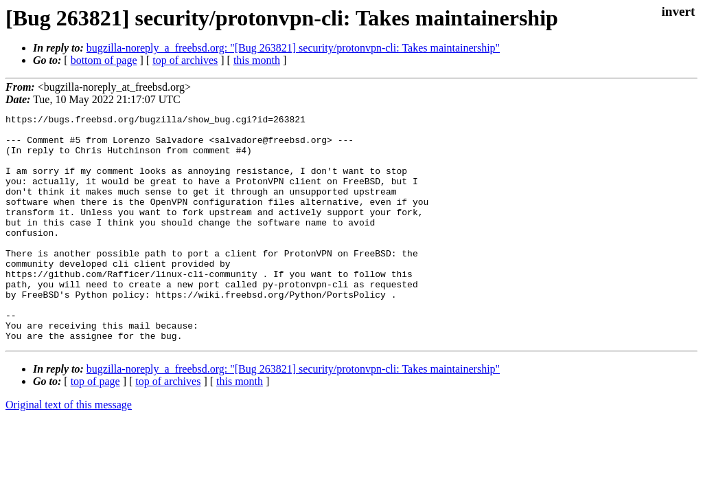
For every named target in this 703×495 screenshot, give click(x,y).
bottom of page (104, 60)
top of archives (185, 60)
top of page (95, 426)
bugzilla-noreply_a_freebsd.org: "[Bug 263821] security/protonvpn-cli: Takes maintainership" (293, 48)
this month (256, 60)
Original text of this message (68, 450)
